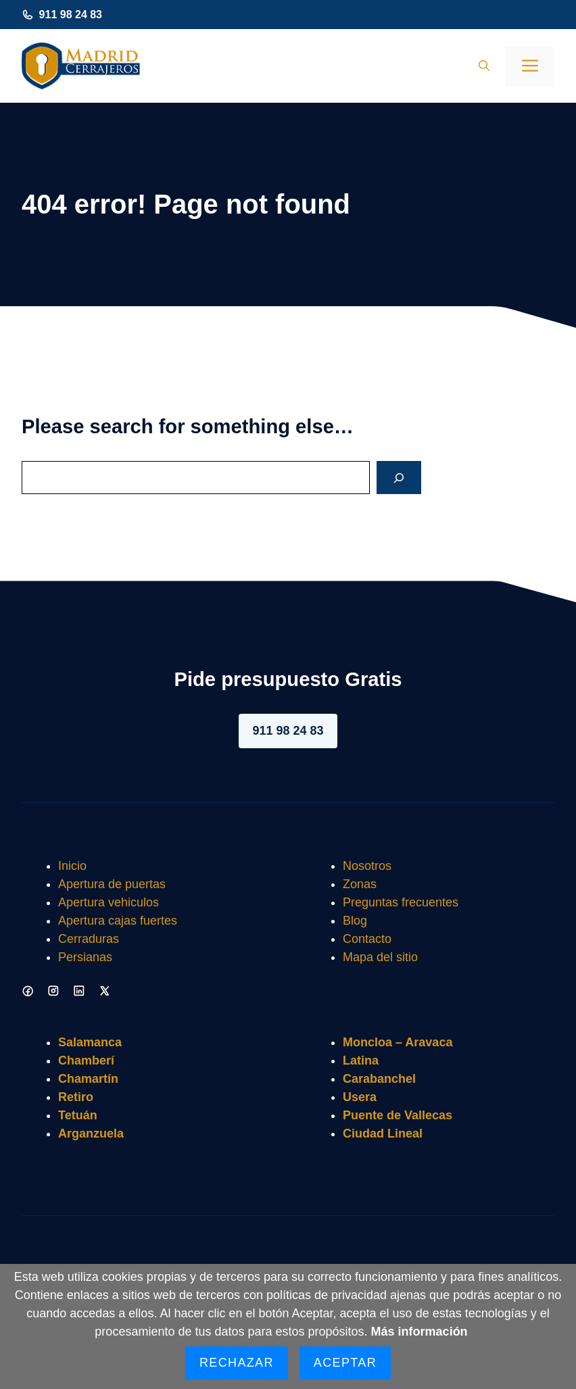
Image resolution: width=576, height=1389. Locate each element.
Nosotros (367, 866)
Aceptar (345, 1362)
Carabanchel (379, 1079)
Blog (355, 920)
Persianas (85, 957)
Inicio (72, 866)
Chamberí (86, 1060)
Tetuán (77, 1115)
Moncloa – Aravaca (397, 1042)
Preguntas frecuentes (400, 902)
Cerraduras (88, 939)
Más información (419, 1331)
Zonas (360, 884)
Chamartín (88, 1079)
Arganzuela (91, 1133)
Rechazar (236, 1362)
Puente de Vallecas (397, 1115)
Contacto (367, 939)
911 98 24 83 (70, 14)
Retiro (75, 1097)
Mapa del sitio (380, 957)
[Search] (399, 477)
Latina (361, 1060)
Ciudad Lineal (383, 1133)
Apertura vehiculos (108, 902)
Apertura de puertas (112, 884)
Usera (360, 1097)
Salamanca (90, 1042)
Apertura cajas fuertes (117, 920)
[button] (484, 66)
